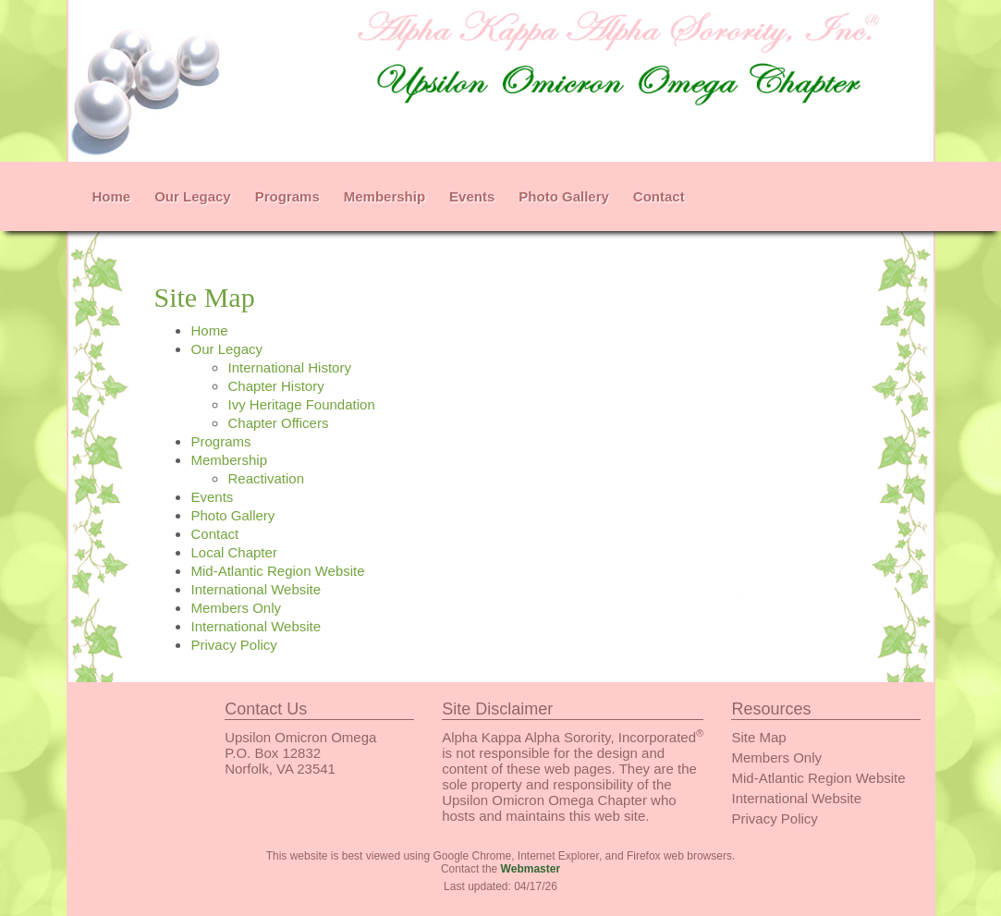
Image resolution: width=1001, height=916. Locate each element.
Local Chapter (233, 552)
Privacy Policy (233, 645)
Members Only (235, 608)
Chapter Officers (277, 423)
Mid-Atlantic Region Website (277, 571)
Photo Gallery (564, 196)
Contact (659, 196)
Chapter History (275, 386)
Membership (384, 196)
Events (471, 196)
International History (288, 367)
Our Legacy (192, 196)
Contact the (500, 868)
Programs (287, 196)
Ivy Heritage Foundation (300, 404)
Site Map (758, 737)
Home (111, 196)
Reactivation (265, 478)
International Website (255, 589)
